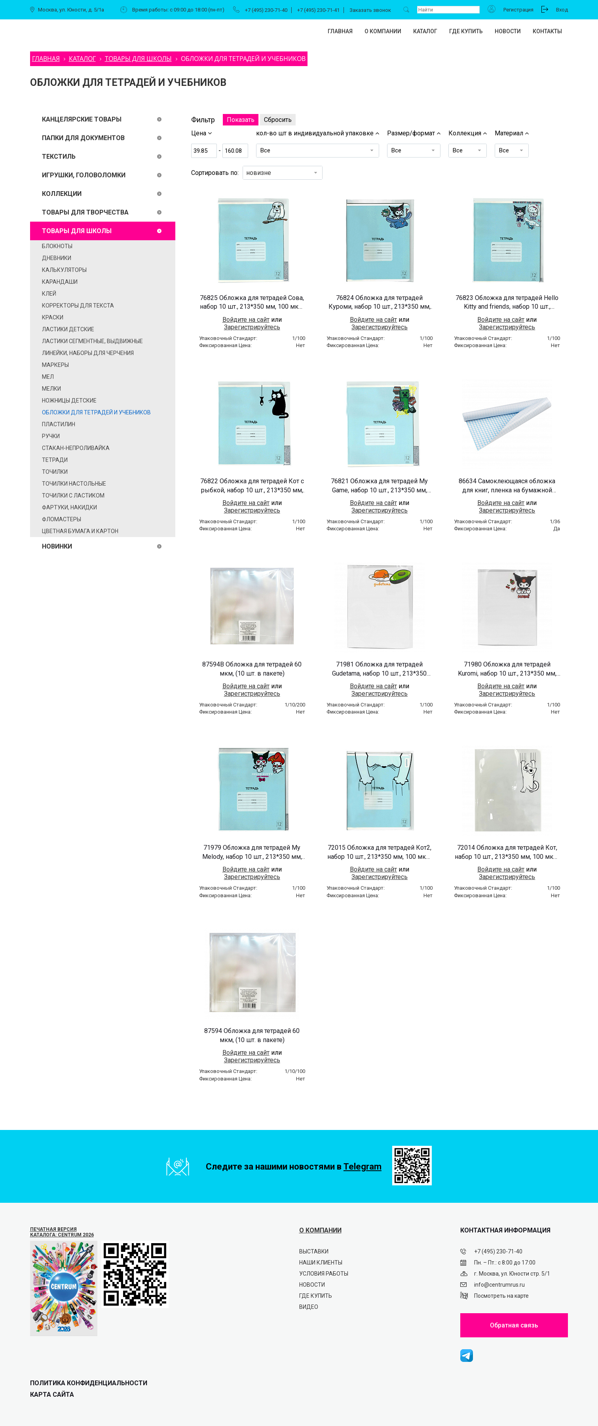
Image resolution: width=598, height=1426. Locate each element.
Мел (48, 377)
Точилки (55, 472)
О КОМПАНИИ (320, 1230)
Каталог (425, 31)
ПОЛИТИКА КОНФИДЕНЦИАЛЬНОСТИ (88, 1383)
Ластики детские (68, 329)
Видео (308, 1307)
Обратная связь (514, 1325)
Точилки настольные (74, 483)
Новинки (57, 546)
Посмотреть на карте (501, 1296)
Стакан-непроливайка (76, 448)
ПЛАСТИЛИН (58, 424)
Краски (52, 317)
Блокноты (57, 246)
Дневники (56, 258)
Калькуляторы (64, 270)
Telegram (363, 1167)
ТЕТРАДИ (55, 460)
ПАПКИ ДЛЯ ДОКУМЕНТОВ (83, 138)
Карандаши (60, 282)
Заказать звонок (370, 10)
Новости (508, 31)
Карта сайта (52, 1394)
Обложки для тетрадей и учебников (96, 412)
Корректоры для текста (78, 305)
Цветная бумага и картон (80, 531)
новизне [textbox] (258, 173)
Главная (340, 31)
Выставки (313, 1251)
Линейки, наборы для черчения (88, 353)
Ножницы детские (69, 400)
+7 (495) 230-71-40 (266, 10)
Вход (562, 10)
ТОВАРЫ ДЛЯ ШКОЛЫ (77, 231)
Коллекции (62, 193)
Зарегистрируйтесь (252, 327)
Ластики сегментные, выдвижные (92, 341)
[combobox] (283, 173)
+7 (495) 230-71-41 (318, 10)
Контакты (547, 31)
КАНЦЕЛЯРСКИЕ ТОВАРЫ (81, 119)
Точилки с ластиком (73, 495)
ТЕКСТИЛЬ (59, 156)
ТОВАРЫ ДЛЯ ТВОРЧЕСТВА (85, 212)
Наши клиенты (320, 1262)
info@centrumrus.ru (499, 1285)
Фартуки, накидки (69, 507)
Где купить (466, 31)
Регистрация (518, 10)
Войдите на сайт (246, 319)
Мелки (51, 388)
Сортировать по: (215, 173)
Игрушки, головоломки (83, 175)
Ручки (51, 436)
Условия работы (323, 1273)
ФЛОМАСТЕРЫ (61, 519)
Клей (49, 294)
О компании (382, 31)
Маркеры (55, 365)
